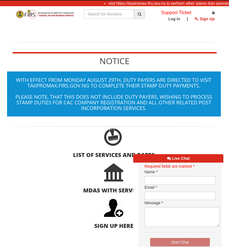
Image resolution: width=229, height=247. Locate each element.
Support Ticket (176, 12)
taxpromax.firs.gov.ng (58, 85)
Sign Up (205, 19)
